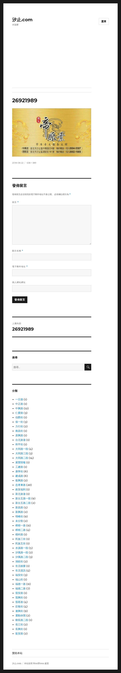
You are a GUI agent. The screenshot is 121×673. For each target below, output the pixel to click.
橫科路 (19, 534)
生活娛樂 (20, 566)
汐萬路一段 (21, 552)
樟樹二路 (20, 529)
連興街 (19, 611)
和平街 (19, 444)
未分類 (19, 520)
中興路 (19, 408)
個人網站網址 (19, 282)
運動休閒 (20, 615)
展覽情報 (20, 462)
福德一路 (20, 584)
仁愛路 (19, 412)
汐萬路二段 (21, 557)
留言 (15, 202)
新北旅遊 (20, 493)
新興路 (19, 511)
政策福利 (20, 489)
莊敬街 (19, 606)
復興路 (19, 480)
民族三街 (20, 538)
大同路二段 (21, 457)
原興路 (19, 435)
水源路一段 (21, 547)
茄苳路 (19, 602)
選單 (104, 21)
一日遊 (19, 399)
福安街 (19, 575)
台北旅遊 (20, 439)
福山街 (19, 579)
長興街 (19, 629)
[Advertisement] (61, 63)
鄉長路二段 (21, 620)
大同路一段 (21, 448)
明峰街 (19, 516)
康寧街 (19, 471)
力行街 (19, 426)
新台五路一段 (23, 498)
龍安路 (19, 633)
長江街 (19, 624)
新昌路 (19, 507)
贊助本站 (17, 653)
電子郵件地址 (20, 266)
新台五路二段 (23, 502)
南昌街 (19, 430)
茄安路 (19, 593)
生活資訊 (20, 570)
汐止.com (22, 19)
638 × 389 (31, 162)
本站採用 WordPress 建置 (36, 663)
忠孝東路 (20, 484)
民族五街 (20, 543)
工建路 (19, 466)
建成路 (19, 475)
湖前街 (19, 561)
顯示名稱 (17, 250)
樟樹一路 (20, 525)
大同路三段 (21, 453)
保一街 (19, 421)
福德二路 (20, 588)
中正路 (19, 403)
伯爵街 (19, 417)
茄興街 (19, 597)
